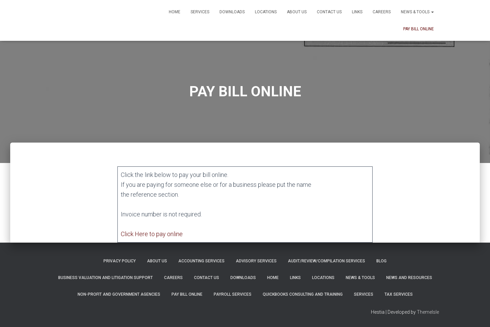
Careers (382, 12)
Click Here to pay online (152, 234)
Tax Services (399, 294)
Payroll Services (232, 294)
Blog (381, 261)
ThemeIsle (428, 312)
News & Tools (417, 12)
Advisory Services (256, 261)
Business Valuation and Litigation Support (105, 277)
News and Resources (409, 277)
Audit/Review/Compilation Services (326, 261)
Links (357, 12)
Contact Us (329, 12)
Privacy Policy (119, 261)
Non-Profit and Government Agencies (119, 294)
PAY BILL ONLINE (418, 29)
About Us (297, 12)
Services (200, 12)
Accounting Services (201, 261)
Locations (266, 12)
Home (174, 12)
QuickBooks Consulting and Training (303, 294)
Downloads (232, 12)
